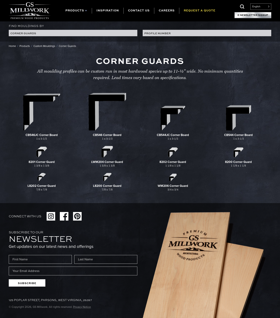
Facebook (64, 216)
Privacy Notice (82, 307)
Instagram (51, 216)
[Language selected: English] (260, 6)
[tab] (78, 11)
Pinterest (77, 216)
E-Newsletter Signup (252, 15)
